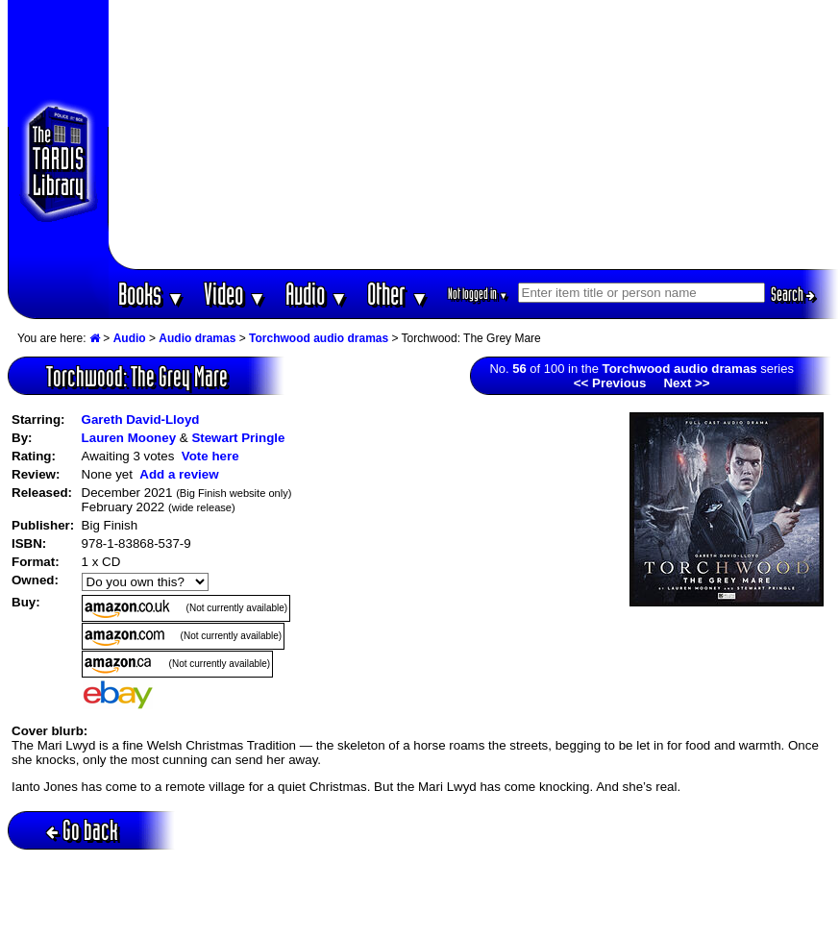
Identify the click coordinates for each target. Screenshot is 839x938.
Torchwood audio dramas (318, 338)
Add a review (178, 474)
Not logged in (478, 293)
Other (398, 293)
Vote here (210, 456)
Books (151, 293)
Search (793, 294)
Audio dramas (197, 338)
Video (235, 293)
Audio (316, 293)
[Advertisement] (473, 134)
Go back (82, 830)
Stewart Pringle (237, 438)
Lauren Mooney (129, 438)
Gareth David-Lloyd (141, 419)
